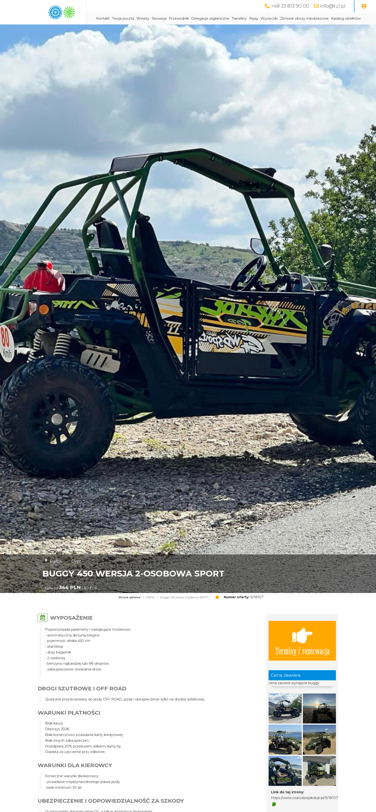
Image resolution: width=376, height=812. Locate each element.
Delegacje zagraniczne (210, 18)
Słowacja (159, 18)
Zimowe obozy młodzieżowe (304, 18)
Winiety (142, 18)
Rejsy (253, 18)
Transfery (239, 18)
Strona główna (129, 597)
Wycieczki (269, 18)
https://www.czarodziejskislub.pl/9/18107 (304, 798)
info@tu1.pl (333, 6)
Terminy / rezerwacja (302, 641)
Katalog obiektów (346, 18)
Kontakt (103, 18)
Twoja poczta (123, 18)
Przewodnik (179, 18)
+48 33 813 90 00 (290, 6)
